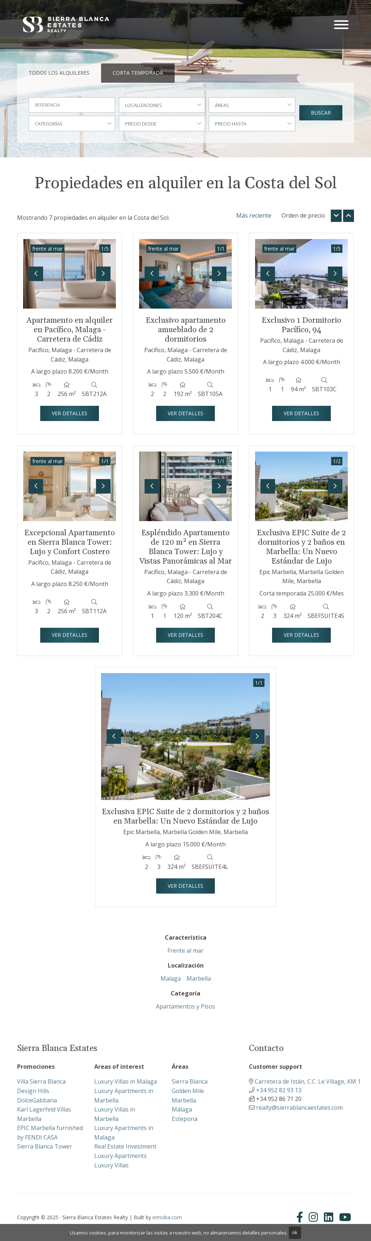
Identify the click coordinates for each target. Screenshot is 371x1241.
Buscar (321, 112)
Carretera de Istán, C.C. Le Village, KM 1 (308, 1081)
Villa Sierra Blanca (41, 1081)
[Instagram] (313, 1217)
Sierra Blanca (190, 1081)
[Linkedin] (328, 1217)
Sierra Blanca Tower (44, 1146)
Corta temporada (138, 72)
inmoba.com (167, 1217)
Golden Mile (188, 1091)
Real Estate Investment (125, 1146)
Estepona (184, 1119)
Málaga (182, 1109)
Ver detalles (69, 413)
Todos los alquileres (59, 72)
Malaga (171, 978)
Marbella (199, 978)
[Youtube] (345, 1217)
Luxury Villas (111, 1165)
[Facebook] (301, 1217)
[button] (36, 274)
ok (294, 1232)
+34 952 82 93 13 (278, 1090)
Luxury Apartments (120, 1156)
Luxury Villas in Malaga (125, 1081)
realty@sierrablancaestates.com (299, 1108)
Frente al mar (185, 951)
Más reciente (253, 215)
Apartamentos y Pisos (185, 1006)
